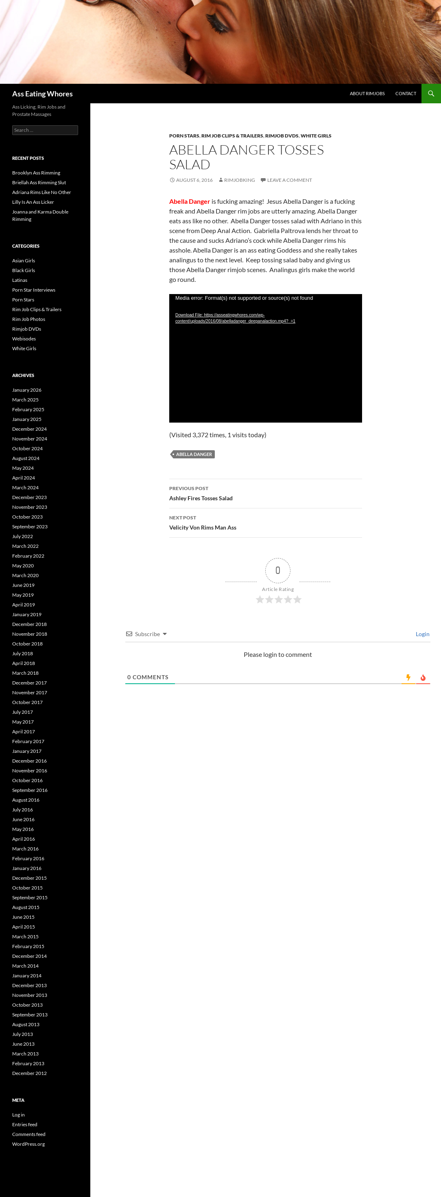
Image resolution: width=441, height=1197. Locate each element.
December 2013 (29, 985)
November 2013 (29, 995)
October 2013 (27, 1005)
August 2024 (25, 458)
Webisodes (24, 339)
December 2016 (29, 761)
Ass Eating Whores (42, 93)
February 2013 (28, 1063)
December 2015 (29, 878)
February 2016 (28, 858)
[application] (265, 358)
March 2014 (25, 966)
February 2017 (28, 741)
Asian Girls (23, 260)
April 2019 (23, 605)
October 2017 (27, 702)
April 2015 (23, 927)
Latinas (19, 280)
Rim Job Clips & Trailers (232, 136)
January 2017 (26, 751)
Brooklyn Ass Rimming (36, 173)
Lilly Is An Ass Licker (33, 202)
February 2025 (28, 409)
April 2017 (23, 731)
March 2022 (25, 546)
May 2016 (23, 829)
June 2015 (23, 917)
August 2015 (25, 907)
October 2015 (27, 888)
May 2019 (23, 595)
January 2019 (26, 614)
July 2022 (22, 536)
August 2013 (25, 1024)
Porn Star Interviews (33, 290)
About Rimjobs (367, 93)
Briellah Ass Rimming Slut (39, 182)
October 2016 (27, 780)
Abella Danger (194, 454)
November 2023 (29, 507)
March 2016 (25, 849)
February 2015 (28, 946)
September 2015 (30, 897)
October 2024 (27, 448)
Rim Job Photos (28, 319)
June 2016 (23, 819)
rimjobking (239, 180)
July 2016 (22, 810)
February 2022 (28, 556)
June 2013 (23, 1044)
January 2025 (26, 419)
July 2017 (22, 712)
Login (422, 633)
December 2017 (29, 683)
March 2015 (25, 936)
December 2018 (29, 624)
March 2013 (25, 1054)
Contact (405, 93)
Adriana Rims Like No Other (41, 192)
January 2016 (26, 868)
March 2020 (25, 575)
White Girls (316, 136)
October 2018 (27, 644)
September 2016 (30, 790)
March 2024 (25, 487)
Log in (18, 1115)
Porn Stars (184, 136)
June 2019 (23, 585)
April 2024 (23, 478)
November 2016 (29, 770)
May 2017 (23, 722)
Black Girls (23, 270)
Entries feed (24, 1124)
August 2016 (25, 800)
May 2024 (23, 468)
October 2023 (27, 517)
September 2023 (30, 526)
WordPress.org (28, 1144)
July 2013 (22, 1034)
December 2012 (29, 1073)
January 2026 (26, 390)
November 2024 (29, 439)
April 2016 (23, 839)
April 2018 (23, 663)
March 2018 (25, 673)
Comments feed (29, 1134)
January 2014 (26, 975)
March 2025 (25, 400)
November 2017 (29, 692)
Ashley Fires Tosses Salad (265, 492)
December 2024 (29, 429)
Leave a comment (289, 180)
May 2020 (23, 566)
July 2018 (22, 653)
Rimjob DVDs (282, 136)
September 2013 (30, 1015)
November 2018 (29, 634)
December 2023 (29, 497)
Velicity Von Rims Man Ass (265, 522)
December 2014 (29, 956)
